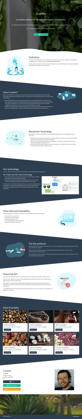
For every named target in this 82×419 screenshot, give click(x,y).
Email (41, 34)
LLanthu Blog (76, 416)
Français (77, 1)
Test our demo (7, 329)
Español (73, 1)
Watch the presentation (12, 389)
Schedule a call (11, 385)
